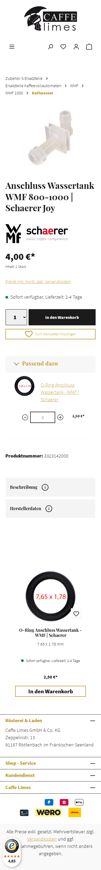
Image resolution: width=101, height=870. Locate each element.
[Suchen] (50, 46)
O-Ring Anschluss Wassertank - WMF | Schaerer (60, 392)
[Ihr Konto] (76, 46)
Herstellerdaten (31, 508)
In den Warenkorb (62, 317)
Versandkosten (42, 839)
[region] (50, 140)
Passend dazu (40, 363)
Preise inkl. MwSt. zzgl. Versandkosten (38, 281)
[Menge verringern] (25, 417)
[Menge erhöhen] (60, 417)
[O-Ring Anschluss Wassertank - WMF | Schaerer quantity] (42, 417)
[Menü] (11, 46)
